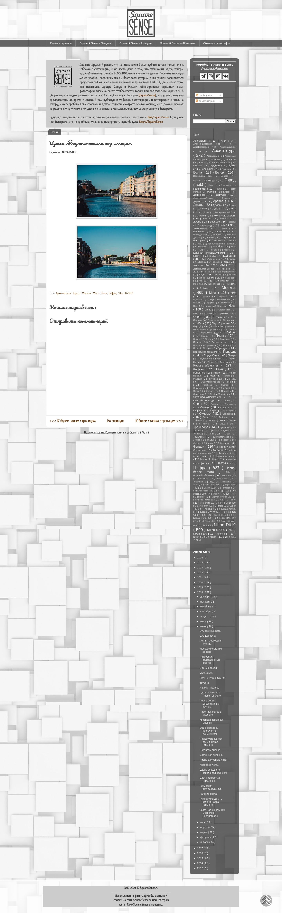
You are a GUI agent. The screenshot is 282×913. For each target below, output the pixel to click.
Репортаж (199, 372)
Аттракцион (213, 156)
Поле (226, 345)
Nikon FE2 (216, 536)
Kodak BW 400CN (210, 511)
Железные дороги (225, 215)
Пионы (205, 336)
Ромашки (198, 379)
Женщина (207, 219)
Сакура (225, 385)
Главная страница (61, 43)
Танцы (211, 420)
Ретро (217, 372)
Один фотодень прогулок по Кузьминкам (209, 730)
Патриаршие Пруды (210, 332)
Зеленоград (205, 225)
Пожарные (225, 339)
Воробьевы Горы (203, 176)
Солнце (205, 407)
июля (203, 621)
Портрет (207, 348)
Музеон (224, 296)
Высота (197, 180)
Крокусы (198, 255)
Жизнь (197, 221)
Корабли (218, 246)
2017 (200, 848)
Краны (227, 250)
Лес (208, 265)
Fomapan (226, 488)
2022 (200, 572)
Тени (221, 420)
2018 (200, 592)
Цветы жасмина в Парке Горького (210, 694)
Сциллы (207, 417)
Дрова (206, 212)
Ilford (233, 499)
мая (203, 822)
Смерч (227, 401)
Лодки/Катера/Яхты (204, 268)
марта (204, 832)
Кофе (202, 250)
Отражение (221, 317)
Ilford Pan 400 (206, 506)
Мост (96, 293)
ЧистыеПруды (229, 476)
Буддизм (216, 165)
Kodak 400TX (228, 509)
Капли (211, 237)
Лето (222, 265)
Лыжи (208, 272)
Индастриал (222, 231)
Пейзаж (231, 332)
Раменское (225, 362)
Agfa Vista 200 (212, 485)
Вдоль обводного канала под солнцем (213, 771)
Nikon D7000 (125, 293)
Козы (200, 244)
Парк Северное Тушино (205, 329)
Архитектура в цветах (212, 677)
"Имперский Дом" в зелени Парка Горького (211, 801)
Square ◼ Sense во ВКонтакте (177, 43)
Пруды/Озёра (212, 355)
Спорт (224, 407)
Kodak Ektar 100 (222, 515)
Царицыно (229, 459)
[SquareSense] (147, 95)
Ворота (225, 176)
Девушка (222, 194)
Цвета (204, 463)
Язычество (226, 482)
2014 (200, 863)
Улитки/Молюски (221, 437)
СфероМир (229, 413)
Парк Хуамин (229, 329)
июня (203, 626)
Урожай (197, 440)
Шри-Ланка (223, 478)
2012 (200, 868)
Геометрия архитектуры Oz (210, 787)
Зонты (225, 228)
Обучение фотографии (216, 43)
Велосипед (207, 168)
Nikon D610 (225, 524)
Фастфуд (225, 443)
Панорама (213, 320)
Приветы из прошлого (205, 351)
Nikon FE (198, 537)
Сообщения (204, 95)
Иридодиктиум (200, 234)
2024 (200, 562)
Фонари (199, 446)
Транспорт (201, 427)
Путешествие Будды (211, 358)
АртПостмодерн (202, 147)
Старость (198, 410)
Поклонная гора (221, 342)
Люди (203, 274)
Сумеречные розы (210, 630)
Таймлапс (198, 420)
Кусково (231, 259)
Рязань (231, 381)
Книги (233, 241)
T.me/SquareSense (158, 117)
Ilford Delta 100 (207, 503)
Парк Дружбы (201, 326)
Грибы (219, 189)
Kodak (208, 508)
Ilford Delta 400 (228, 502)
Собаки (215, 404)
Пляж (196, 339)
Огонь (208, 309)
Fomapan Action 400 (203, 491)
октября (205, 606)
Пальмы (198, 320)
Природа (229, 351)
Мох (233, 292)
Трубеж (197, 430)
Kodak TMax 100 (227, 518)
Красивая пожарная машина (211, 721)
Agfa (196, 484)
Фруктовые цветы (226, 456)
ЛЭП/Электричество (226, 272)
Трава (223, 423)
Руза (233, 378)
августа (205, 616)
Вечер (220, 172)
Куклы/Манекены (211, 259)
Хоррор (216, 459)
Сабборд (208, 385)
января (204, 842)
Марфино (231, 278)
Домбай (204, 209)
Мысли (197, 303)
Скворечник (199, 394)
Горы (212, 185)
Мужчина (207, 296)
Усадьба (212, 439)
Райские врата (208, 793)
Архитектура (63, 293)
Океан (209, 313)
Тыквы (227, 434)
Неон (196, 306)
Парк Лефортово (222, 326)
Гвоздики (213, 180)
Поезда (209, 339)
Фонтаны (218, 450)
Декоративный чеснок (204, 198)
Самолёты (199, 388)
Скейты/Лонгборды (220, 394)
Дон (216, 209)
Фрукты (203, 459)
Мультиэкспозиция (220, 299)
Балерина (216, 159)
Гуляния (212, 191)
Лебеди (215, 262)
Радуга (211, 362)
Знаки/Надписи (202, 228)
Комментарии (205, 101)
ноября (205, 601)
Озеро (196, 313)
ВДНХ (232, 165)
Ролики (227, 376)
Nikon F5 (222, 533)
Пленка (222, 335)
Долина (232, 205)
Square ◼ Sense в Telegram (96, 43)
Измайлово (200, 231)
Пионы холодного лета (213, 759)
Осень (198, 317)
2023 (200, 567)
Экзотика (198, 481)
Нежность (226, 303)
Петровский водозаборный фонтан (210, 659)
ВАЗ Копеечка (208, 635)
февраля (206, 837)
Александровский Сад (208, 143)
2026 (200, 557)
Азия (224, 140)
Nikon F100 (200, 533)
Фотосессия (200, 456)
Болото (203, 163)
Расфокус (199, 369)
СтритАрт (215, 410)
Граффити (200, 188)
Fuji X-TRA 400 (222, 493)
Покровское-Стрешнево (205, 345)
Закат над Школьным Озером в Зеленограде (212, 812)
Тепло (232, 420)
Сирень (225, 391)
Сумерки (206, 413)
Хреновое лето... (209, 764)
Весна (198, 172)
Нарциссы (211, 303)
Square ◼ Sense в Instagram (135, 43)
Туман (226, 430)
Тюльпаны (199, 436)
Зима (224, 225)
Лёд (195, 265)
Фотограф (224, 453)
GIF (222, 500)
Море (207, 288)
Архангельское (228, 147)
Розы (212, 375)
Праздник (224, 348)
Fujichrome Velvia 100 (221, 497)
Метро (203, 280)
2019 (200, 587)
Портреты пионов (210, 749)
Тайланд (224, 417)
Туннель (197, 434)
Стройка (232, 411)
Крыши (213, 255)
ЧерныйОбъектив (204, 475)
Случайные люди (204, 400)
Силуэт (210, 391)
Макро (232, 274)
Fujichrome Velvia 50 (203, 500)
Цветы (222, 463)
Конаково (203, 247)
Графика (225, 185)
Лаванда (202, 262)
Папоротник (229, 320)
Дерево (198, 201)
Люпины (218, 275)
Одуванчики (225, 310)
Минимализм (223, 280)
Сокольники (230, 404)
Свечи (215, 388)
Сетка (196, 391)
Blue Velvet (206, 672)
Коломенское (215, 243)
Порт (196, 348)
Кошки (214, 250)
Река (104, 293)
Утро (211, 443)
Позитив (198, 342)
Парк (201, 323)
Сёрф (228, 388)
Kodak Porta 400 (203, 518)
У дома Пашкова (209, 687)
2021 (200, 577)
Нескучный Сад (214, 306)
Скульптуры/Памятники (208, 396)
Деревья (218, 201)
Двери (226, 191)
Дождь (217, 205)
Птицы (232, 355)
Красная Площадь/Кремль (210, 252)
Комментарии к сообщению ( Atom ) (127, 432)
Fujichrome (199, 496)
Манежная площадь (210, 277)
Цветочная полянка (211, 754)
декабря (205, 596)
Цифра (112, 293)
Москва (86, 293)
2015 (200, 858)
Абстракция (201, 140)
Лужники (226, 268)
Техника (206, 424)
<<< (72, 421)
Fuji (222, 490)
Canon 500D (210, 488)
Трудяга (204, 682)
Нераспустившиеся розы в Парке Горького (211, 741)
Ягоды (212, 481)
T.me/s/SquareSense (151, 122)
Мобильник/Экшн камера (207, 283)
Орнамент (224, 313)
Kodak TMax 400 (207, 521)
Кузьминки (229, 255)
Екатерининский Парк (225, 212)
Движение (200, 194)
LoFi (205, 525)
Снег (197, 403)
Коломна (231, 244)
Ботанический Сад (221, 163)
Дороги (231, 208)
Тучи (211, 433)
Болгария (231, 159)
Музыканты (199, 300)
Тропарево (225, 427)
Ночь (232, 305)
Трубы (212, 430)
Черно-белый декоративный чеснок (209, 703)
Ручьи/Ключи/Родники (210, 382)
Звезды (232, 222)
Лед (226, 261)
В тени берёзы (208, 667)
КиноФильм (220, 241)
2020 (200, 582)
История (217, 234)
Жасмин (203, 216)
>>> (160, 421)
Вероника (226, 169)
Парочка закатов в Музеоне (210, 713)
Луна (196, 271)
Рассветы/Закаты (207, 365)
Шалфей (205, 479)
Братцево (198, 166)
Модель (231, 283)
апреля (205, 827)
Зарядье (215, 221)
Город (76, 293)
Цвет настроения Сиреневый (210, 779)
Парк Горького (221, 323)
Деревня (226, 198)
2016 (200, 853)
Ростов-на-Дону (216, 378)
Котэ (233, 246)
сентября (206, 611)
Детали (198, 204)
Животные (224, 219)
